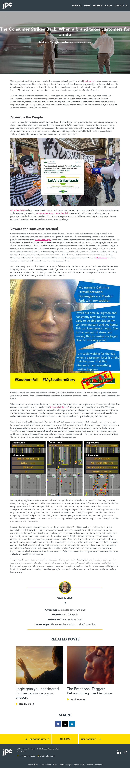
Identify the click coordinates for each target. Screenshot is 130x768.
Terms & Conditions (94, 765)
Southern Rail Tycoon (59, 407)
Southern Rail (89, 81)
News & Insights (65, 765)
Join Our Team (45, 765)
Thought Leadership (61, 42)
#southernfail (62, 213)
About (108, 6)
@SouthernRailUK (18, 210)
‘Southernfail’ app (43, 239)
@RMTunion (101, 258)
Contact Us (121, 6)
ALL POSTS (65, 739)
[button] (58, 724)
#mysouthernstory (45, 213)
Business (44, 42)
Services (77, 6)
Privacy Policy (79, 765)
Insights (97, 6)
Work (87, 6)
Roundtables (33, 765)
